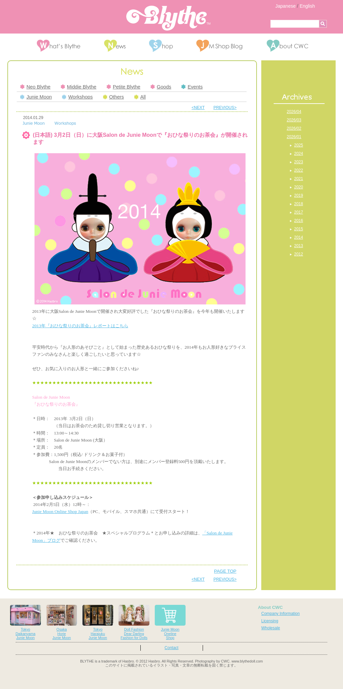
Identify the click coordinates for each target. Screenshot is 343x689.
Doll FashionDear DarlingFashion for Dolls (134, 622)
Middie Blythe (78, 87)
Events (192, 87)
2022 (298, 170)
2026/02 (294, 128)
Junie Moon (36, 97)
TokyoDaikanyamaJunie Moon (25, 622)
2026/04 (294, 111)
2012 (298, 254)
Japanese (285, 6)
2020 (298, 187)
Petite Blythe (123, 87)
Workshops (77, 97)
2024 (298, 153)
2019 (298, 195)
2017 (298, 212)
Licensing (269, 621)
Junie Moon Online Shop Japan (60, 511)
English (307, 6)
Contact (171, 647)
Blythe (168, 18)
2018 (298, 204)
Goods (160, 87)
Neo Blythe (35, 87)
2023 (298, 162)
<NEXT (198, 107)
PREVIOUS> (224, 107)
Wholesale (270, 628)
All (140, 97)
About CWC (270, 607)
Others (113, 97)
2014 (298, 237)
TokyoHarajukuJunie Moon (97, 622)
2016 (298, 220)
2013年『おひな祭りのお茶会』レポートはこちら (80, 325)
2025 (298, 145)
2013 (298, 245)
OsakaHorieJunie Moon (61, 622)
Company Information (280, 613)
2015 (298, 229)
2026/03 (294, 120)
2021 (298, 178)
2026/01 (294, 136)
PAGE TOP (225, 571)
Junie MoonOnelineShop (170, 622)
